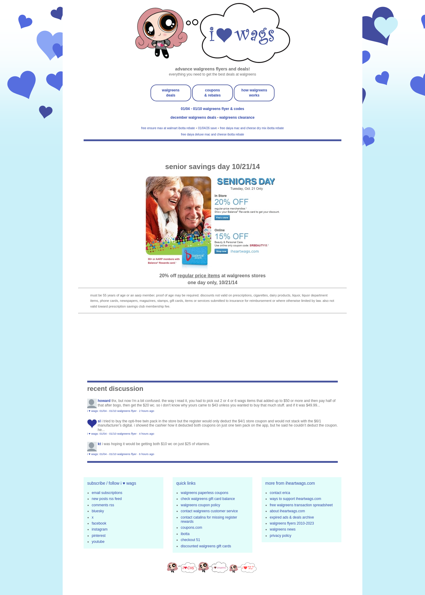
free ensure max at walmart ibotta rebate (168, 128)
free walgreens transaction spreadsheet (301, 505)
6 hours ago (146, 454)
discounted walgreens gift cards (206, 546)
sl (99, 421)
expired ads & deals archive (292, 517)
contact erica (280, 493)
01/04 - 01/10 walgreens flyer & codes (212, 109)
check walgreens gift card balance (208, 499)
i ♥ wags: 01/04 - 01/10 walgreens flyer (112, 410)
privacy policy (280, 536)
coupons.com (191, 527)
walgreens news (283, 529)
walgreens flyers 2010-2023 (292, 523)
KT (99, 444)
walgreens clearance (236, 117)
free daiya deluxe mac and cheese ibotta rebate (212, 134)
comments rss (103, 505)
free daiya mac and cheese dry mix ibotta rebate (252, 128)
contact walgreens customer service (209, 511)
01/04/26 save (207, 128)
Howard (104, 401)
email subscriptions (107, 493)
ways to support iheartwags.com (295, 499)
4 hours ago (146, 433)
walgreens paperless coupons (204, 493)
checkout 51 (190, 540)
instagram (100, 529)
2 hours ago (146, 410)
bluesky (98, 511)
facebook (99, 523)
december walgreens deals (194, 117)
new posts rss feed (107, 499)
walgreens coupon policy (200, 505)
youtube (98, 542)
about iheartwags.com (287, 511)
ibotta (185, 534)
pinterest (99, 536)
